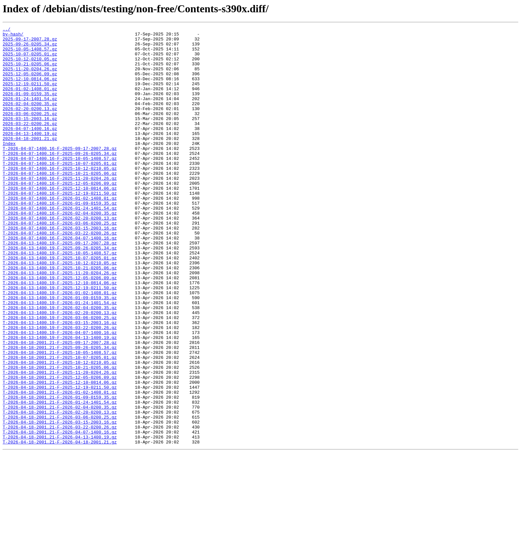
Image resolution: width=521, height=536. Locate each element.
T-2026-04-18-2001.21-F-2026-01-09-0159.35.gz (60, 472)
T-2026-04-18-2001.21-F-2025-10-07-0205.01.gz (60, 424)
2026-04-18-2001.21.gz (30, 161)
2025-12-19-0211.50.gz (30, 96)
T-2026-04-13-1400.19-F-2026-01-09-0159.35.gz (60, 352)
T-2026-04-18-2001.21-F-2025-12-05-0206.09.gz (60, 448)
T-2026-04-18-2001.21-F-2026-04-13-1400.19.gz (60, 519)
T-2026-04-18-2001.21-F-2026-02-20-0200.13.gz (60, 490)
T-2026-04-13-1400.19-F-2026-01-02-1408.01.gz (60, 346)
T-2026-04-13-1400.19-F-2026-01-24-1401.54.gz (60, 358)
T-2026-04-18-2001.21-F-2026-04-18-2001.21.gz (60, 525)
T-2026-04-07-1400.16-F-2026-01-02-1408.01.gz (60, 233)
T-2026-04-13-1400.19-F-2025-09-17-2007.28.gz (60, 287)
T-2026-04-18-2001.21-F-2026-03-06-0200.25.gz (60, 496)
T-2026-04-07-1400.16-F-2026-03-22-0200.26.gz (60, 275)
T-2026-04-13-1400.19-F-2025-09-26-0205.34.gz (60, 293)
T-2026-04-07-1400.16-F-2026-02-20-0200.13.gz (60, 257)
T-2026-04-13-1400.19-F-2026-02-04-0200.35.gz (60, 364)
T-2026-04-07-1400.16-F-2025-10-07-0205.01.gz (60, 191)
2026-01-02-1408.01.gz (30, 101)
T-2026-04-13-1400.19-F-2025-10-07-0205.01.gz (60, 304)
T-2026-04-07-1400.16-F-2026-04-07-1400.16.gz (60, 281)
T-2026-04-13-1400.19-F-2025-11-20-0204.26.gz (60, 322)
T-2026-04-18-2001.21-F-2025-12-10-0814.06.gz (60, 454)
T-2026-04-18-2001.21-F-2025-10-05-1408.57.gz (60, 418)
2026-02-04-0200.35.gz (30, 119)
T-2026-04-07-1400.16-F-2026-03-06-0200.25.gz (60, 263)
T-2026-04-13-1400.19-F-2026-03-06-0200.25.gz (60, 376)
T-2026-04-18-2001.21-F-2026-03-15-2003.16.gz (60, 501)
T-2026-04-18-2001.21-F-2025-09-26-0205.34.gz (60, 412)
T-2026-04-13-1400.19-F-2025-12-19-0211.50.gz (60, 340)
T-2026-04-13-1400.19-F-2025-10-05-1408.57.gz (60, 299)
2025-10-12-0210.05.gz (30, 66)
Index (9, 167)
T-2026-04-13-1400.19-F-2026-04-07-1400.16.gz (60, 394)
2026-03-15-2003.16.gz (30, 137)
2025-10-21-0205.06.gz (30, 72)
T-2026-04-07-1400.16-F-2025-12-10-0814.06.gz (60, 221)
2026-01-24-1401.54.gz (30, 113)
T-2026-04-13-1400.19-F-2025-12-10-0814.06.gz (60, 334)
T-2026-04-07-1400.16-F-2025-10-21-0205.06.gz (60, 203)
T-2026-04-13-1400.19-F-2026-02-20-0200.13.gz (60, 370)
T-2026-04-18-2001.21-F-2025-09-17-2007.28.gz (60, 406)
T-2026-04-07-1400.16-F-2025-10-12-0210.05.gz (60, 197)
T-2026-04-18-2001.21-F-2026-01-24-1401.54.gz (60, 478)
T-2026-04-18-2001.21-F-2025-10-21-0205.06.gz (60, 436)
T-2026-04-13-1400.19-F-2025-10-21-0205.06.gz (60, 316)
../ (6, 30)
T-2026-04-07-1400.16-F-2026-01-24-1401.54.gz (60, 245)
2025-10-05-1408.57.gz (30, 54)
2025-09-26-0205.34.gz (30, 48)
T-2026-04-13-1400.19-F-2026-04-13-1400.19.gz (60, 400)
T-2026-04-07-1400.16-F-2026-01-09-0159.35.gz (60, 239)
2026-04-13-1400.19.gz (30, 155)
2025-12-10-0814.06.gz (30, 90)
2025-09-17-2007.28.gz (30, 42)
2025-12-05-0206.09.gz (30, 84)
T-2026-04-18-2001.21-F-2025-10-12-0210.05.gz (60, 430)
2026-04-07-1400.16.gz (30, 149)
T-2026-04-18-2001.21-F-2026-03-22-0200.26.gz (60, 507)
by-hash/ (13, 36)
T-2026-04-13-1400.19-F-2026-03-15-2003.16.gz (60, 382)
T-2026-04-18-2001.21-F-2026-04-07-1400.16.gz (60, 513)
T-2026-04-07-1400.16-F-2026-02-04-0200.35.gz (60, 251)
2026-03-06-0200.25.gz (30, 131)
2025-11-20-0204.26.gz (30, 78)
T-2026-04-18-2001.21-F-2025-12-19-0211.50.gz (60, 460)
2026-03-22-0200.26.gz (30, 143)
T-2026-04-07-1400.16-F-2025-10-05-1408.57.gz (60, 185)
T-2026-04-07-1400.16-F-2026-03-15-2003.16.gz (60, 269)
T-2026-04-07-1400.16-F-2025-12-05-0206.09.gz (60, 215)
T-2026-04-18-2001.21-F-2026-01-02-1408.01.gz (60, 466)
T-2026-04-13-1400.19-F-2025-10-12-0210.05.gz (60, 310)
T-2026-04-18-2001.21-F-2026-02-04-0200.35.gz (60, 484)
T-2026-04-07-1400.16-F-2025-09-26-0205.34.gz (60, 179)
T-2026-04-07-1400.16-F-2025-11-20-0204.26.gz (60, 209)
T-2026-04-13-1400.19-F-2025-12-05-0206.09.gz (60, 328)
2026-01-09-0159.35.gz (30, 107)
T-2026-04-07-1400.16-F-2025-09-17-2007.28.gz (60, 173)
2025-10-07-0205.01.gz (30, 60)
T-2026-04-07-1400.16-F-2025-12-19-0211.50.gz (60, 227)
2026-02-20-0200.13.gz (30, 125)
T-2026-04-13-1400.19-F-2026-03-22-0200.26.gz (60, 388)
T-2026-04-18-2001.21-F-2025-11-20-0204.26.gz (60, 442)
